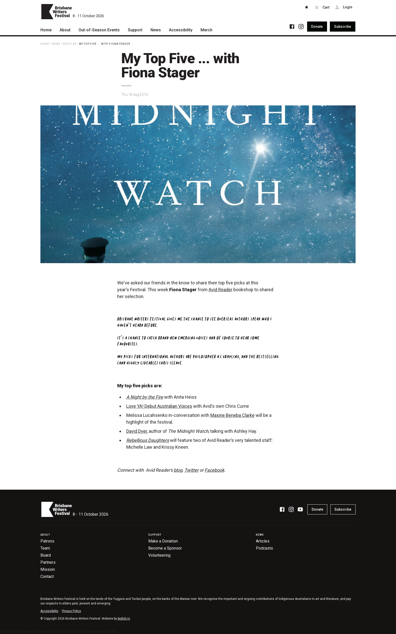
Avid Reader (220, 289)
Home (44, 43)
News (56, 43)
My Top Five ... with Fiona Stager (104, 43)
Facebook (214, 470)
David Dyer (136, 431)
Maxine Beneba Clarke (232, 415)
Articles (69, 43)
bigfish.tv (124, 618)
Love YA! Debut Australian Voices (159, 406)
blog (178, 470)
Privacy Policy (71, 611)
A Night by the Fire (144, 397)
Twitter (191, 470)
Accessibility (49, 611)
